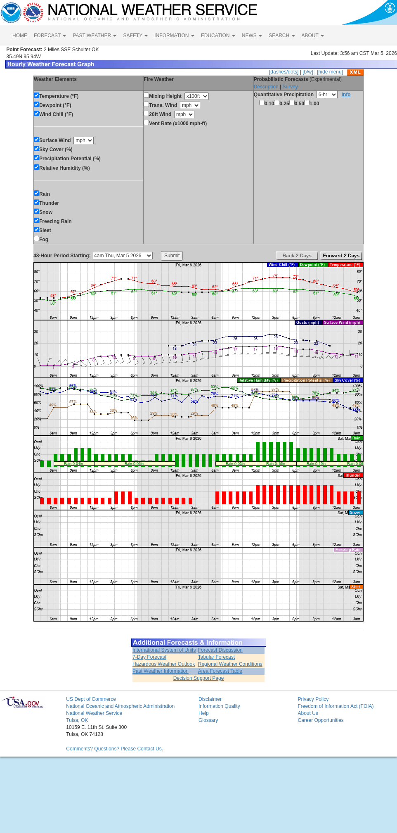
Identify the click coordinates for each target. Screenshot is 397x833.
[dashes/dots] (283, 72)
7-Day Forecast (149, 657)
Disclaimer (210, 699)
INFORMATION (174, 35)
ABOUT (313, 35)
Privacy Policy (313, 699)
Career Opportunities (320, 720)
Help (203, 713)
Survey (290, 87)
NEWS (252, 35)
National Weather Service (94, 713)
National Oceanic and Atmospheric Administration (120, 706)
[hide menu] (330, 72)
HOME (19, 35)
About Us (308, 713)
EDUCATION (218, 35)
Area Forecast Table (220, 671)
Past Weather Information (160, 671)
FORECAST (50, 35)
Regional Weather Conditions (230, 664)
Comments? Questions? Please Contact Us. (114, 749)
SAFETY (135, 35)
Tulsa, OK (77, 720)
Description (266, 87)
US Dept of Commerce (91, 699)
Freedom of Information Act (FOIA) (335, 706)
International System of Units (164, 650)
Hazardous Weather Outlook (163, 664)
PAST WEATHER (94, 35)
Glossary (208, 720)
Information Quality (219, 706)
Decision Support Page (198, 678)
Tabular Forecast (216, 657)
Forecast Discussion (220, 650)
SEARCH (282, 35)
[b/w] (307, 72)
